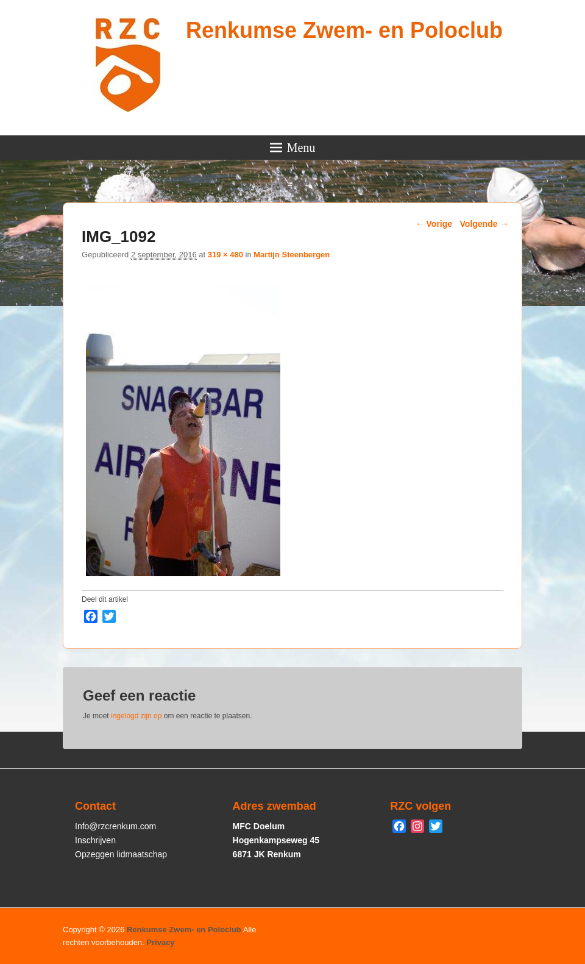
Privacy (160, 942)
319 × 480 (225, 254)
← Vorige (434, 224)
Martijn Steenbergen (292, 254)
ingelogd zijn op (136, 716)
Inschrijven (95, 840)
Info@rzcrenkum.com (115, 826)
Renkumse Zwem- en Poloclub (344, 30)
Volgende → (484, 224)
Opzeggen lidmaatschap (121, 854)
